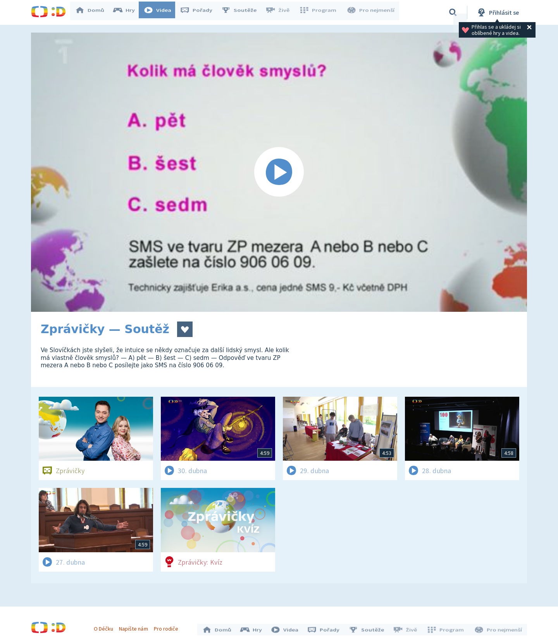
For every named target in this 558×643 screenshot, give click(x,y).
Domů (93, 12)
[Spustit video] (279, 172)
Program (320, 12)
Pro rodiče (168, 626)
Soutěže (242, 12)
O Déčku (105, 626)
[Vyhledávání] (453, 12)
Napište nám (135, 626)
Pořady (200, 12)
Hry (127, 12)
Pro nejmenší (371, 12)
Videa (161, 12)
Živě (281, 12)
